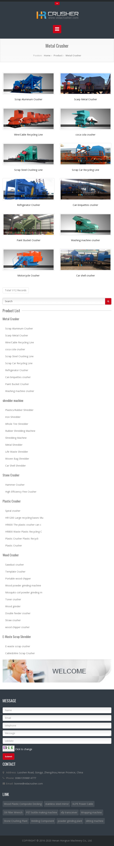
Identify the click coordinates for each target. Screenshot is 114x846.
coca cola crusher (85, 134)
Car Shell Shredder (15, 465)
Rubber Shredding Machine (20, 430)
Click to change (23, 749)
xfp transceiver (69, 812)
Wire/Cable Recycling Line (28, 134)
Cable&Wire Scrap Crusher (20, 653)
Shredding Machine (16, 437)
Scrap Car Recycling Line (85, 169)
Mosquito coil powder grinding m (23, 592)
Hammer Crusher (15, 484)
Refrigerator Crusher (28, 205)
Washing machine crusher (85, 240)
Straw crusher (13, 620)
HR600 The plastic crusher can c (23, 524)
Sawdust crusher (14, 564)
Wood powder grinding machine (23, 585)
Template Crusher (15, 571)
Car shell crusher (85, 275)
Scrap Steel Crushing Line (28, 169)
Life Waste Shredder (16, 451)
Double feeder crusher (17, 613)
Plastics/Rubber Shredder (19, 410)
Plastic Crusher (13, 545)
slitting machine (94, 821)
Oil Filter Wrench (13, 812)
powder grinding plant (70, 821)
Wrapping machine (91, 812)
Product (58, 55)
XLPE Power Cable (82, 804)
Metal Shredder (13, 444)
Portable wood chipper (18, 578)
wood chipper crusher (17, 627)
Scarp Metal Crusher (85, 99)
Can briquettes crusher (85, 205)
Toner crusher (13, 599)
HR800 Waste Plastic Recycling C (23, 531)
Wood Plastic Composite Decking (23, 804)
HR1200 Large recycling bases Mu (24, 517)
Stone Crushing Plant (15, 821)
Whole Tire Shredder (16, 424)
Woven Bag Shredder (17, 458)
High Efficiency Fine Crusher (20, 491)
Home (47, 55)
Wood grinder (13, 606)
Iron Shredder (13, 417)
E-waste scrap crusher (17, 646)
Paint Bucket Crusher (28, 240)
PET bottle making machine (41, 812)
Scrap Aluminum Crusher (28, 99)
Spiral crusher (12, 510)
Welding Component (42, 821)
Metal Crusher (73, 55)
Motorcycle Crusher (28, 275)
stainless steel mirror (57, 804)
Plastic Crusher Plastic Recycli (21, 538)
